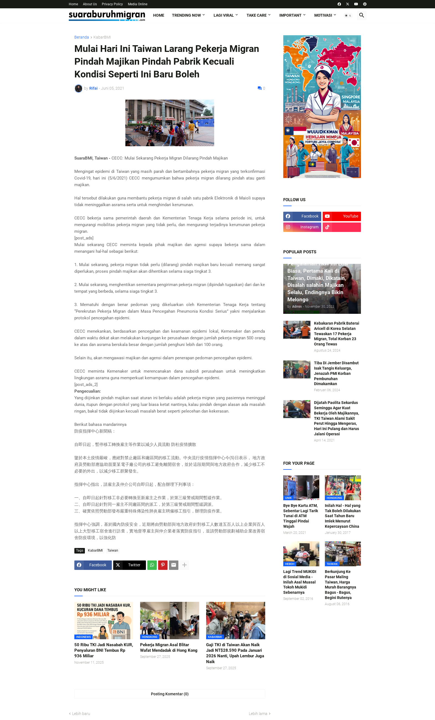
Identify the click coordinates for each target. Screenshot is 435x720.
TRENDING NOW (186, 15)
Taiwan (112, 550)
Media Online (137, 4)
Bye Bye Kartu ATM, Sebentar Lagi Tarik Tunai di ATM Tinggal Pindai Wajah (300, 516)
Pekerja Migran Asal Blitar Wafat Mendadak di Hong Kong (169, 647)
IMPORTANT (290, 15)
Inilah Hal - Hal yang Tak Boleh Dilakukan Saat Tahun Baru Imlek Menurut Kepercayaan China (343, 516)
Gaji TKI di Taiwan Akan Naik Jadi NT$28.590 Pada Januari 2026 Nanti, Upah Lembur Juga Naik (235, 653)
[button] (348, 15)
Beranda (81, 37)
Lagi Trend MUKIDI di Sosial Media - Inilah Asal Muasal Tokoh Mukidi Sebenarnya (299, 582)
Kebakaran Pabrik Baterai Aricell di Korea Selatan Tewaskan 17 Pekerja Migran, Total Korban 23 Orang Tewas (336, 334)
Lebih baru (81, 713)
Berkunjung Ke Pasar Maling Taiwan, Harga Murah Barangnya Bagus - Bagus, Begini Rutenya (340, 584)
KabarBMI (102, 37)
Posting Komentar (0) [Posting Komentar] (170, 694)
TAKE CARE (257, 15)
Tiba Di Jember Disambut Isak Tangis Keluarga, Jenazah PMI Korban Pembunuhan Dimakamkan (336, 373)
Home (73, 4)
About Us (90, 4)
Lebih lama (258, 713)
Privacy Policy (112, 4)
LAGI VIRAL (224, 15)
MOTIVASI (323, 15)
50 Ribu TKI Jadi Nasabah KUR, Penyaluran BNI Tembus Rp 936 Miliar (103, 650)
